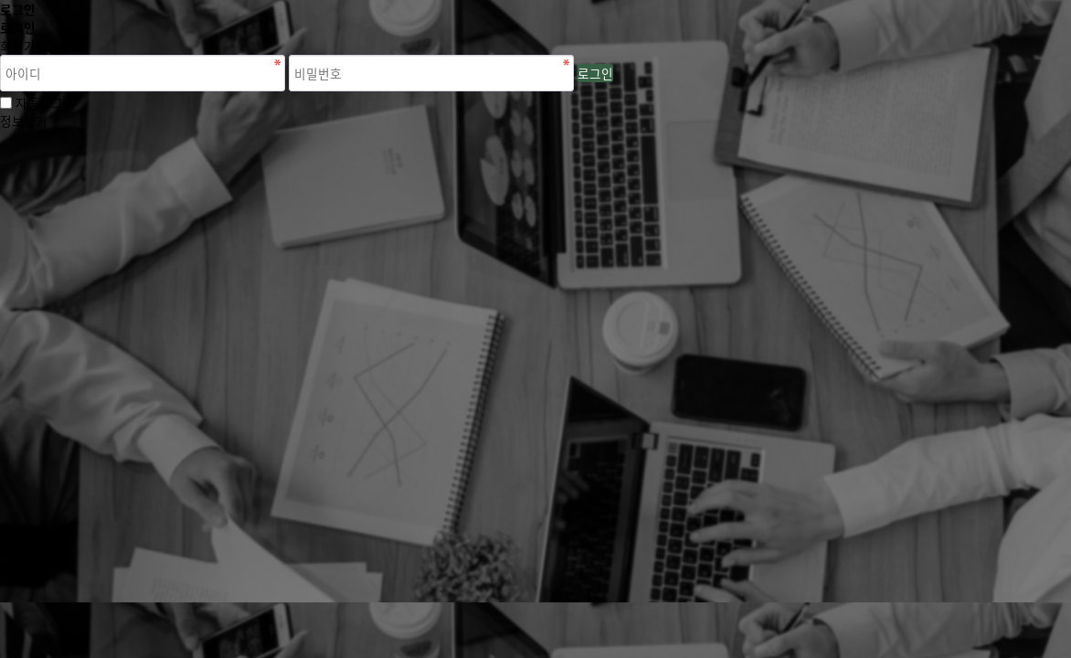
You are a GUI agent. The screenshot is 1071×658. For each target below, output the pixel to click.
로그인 (595, 73)
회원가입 (24, 46)
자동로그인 (45, 102)
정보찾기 (24, 120)
